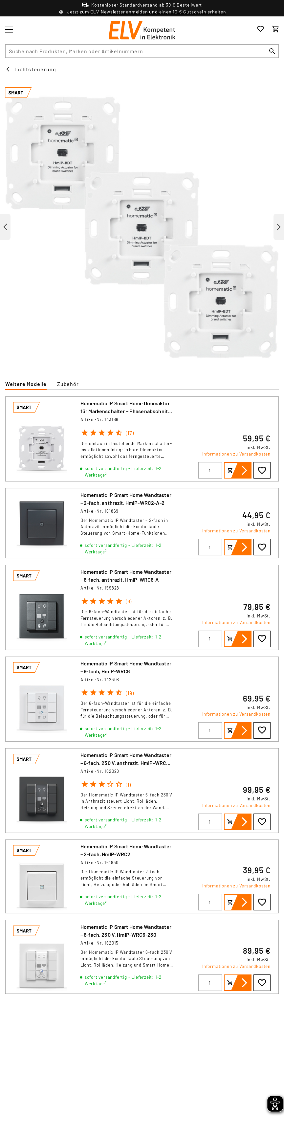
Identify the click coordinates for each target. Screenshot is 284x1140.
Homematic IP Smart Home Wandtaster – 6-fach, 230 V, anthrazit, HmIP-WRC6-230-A (125, 763)
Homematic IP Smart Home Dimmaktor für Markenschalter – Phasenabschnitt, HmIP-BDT (125, 411)
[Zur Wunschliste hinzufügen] (262, 470)
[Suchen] (272, 51)
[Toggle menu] (9, 30)
